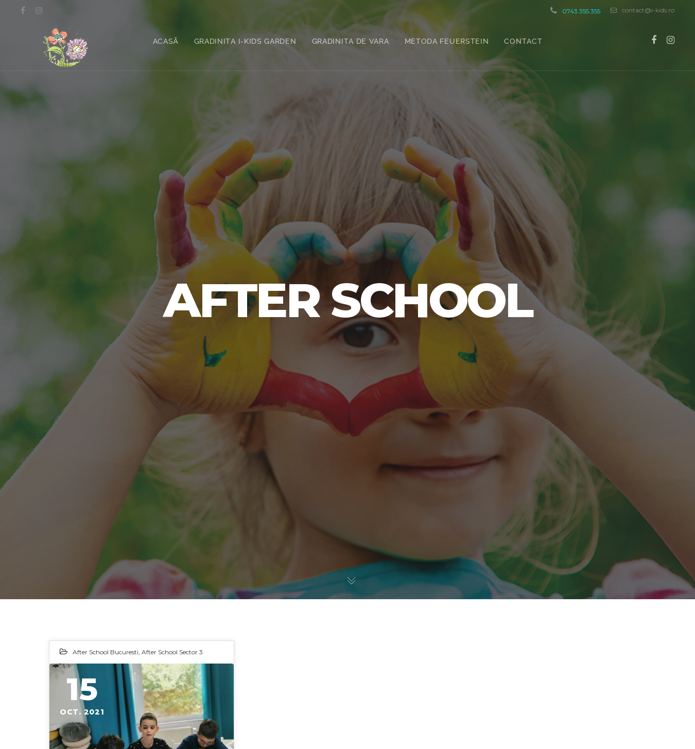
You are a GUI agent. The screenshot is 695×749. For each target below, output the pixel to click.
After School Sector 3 (172, 652)
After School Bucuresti (105, 652)
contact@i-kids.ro (642, 10)
